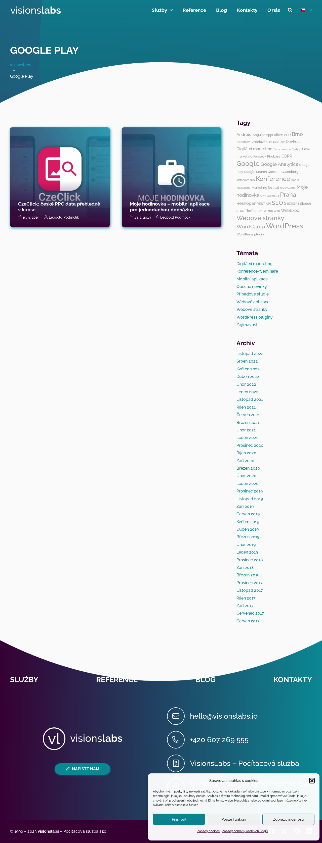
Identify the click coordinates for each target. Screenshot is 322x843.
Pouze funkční (233, 819)
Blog (205, 679)
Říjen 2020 (246, 453)
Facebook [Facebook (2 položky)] (259, 156)
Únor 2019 (246, 544)
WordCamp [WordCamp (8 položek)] (250, 226)
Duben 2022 (247, 376)
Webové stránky (251, 309)
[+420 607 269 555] (178, 740)
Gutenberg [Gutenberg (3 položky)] (289, 172)
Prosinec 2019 (249, 491)
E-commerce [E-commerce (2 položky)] (282, 149)
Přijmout (179, 819)
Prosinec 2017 (249, 582)
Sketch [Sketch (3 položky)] (305, 204)
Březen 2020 (248, 468)
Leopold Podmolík (64, 217)
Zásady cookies (208, 831)
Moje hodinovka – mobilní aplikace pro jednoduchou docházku (170, 206)
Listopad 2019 (249, 499)
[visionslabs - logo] (35, 10)
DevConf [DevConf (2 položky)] (279, 141)
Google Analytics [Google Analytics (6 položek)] (279, 164)
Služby (24, 679)
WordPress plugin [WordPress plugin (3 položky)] (250, 234)
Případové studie (252, 294)
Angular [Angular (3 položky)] (259, 135)
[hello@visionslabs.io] (178, 716)
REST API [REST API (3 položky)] (264, 204)
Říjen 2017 (246, 598)
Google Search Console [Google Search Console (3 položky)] (262, 172)
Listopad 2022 (249, 353)
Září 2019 (245, 506)
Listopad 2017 (249, 590)
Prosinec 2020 (249, 445)
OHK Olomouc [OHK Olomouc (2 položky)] (269, 195)
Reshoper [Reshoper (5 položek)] (246, 203)
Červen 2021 (248, 414)
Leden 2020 (247, 483)
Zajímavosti (247, 324)
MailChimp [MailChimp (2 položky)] (243, 187)
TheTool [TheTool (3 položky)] (251, 211)
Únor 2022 (246, 384)
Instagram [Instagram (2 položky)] (242, 179)
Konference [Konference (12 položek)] (273, 178)
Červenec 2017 (250, 613)
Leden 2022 (247, 391)
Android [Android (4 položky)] (244, 134)
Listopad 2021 (249, 399)
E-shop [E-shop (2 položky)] (296, 149)
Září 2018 (245, 567)
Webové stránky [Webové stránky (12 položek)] (260, 218)
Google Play (44, 50)
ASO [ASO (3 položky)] (287, 135)
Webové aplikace (252, 302)
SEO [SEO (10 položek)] (277, 202)
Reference (117, 679)
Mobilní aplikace (252, 279)
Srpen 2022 (247, 361)
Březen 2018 (248, 575)
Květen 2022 (248, 369)
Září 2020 (245, 460)
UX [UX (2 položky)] (260, 210)
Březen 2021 (247, 422)
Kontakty (292, 679)
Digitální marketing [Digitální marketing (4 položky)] (254, 148)
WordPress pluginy (254, 317)
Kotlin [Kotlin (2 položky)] (295, 179)
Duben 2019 (247, 529)
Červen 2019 (248, 514)
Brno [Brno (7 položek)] (297, 134)
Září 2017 (245, 605)
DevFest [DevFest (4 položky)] (293, 141)
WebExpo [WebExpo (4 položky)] (290, 210)
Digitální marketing (254, 263)
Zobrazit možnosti (288, 819)
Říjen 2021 (246, 407)
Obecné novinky (251, 286)
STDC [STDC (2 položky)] (240, 210)
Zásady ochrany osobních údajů (245, 831)
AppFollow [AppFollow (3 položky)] (274, 135)
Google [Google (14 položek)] (248, 163)
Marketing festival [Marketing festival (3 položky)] (265, 187)
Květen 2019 (247, 521)
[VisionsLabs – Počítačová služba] (178, 763)
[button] (311, 780)
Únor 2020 (246, 475)
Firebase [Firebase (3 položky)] (273, 156)
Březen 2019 (247, 536)
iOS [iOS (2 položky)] (252, 179)
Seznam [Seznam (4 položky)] (291, 203)
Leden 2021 (247, 437)
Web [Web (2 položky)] (277, 210)
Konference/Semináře (257, 271)
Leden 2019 (247, 552)
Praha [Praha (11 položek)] (288, 194)
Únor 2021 (246, 430)
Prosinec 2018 (249, 560)
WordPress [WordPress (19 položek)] (284, 225)
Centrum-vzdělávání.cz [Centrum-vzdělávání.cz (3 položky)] (254, 142)
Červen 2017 (248, 621)
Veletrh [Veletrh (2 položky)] (268, 210)
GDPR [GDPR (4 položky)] (286, 156)
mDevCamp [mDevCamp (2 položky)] (288, 187)
